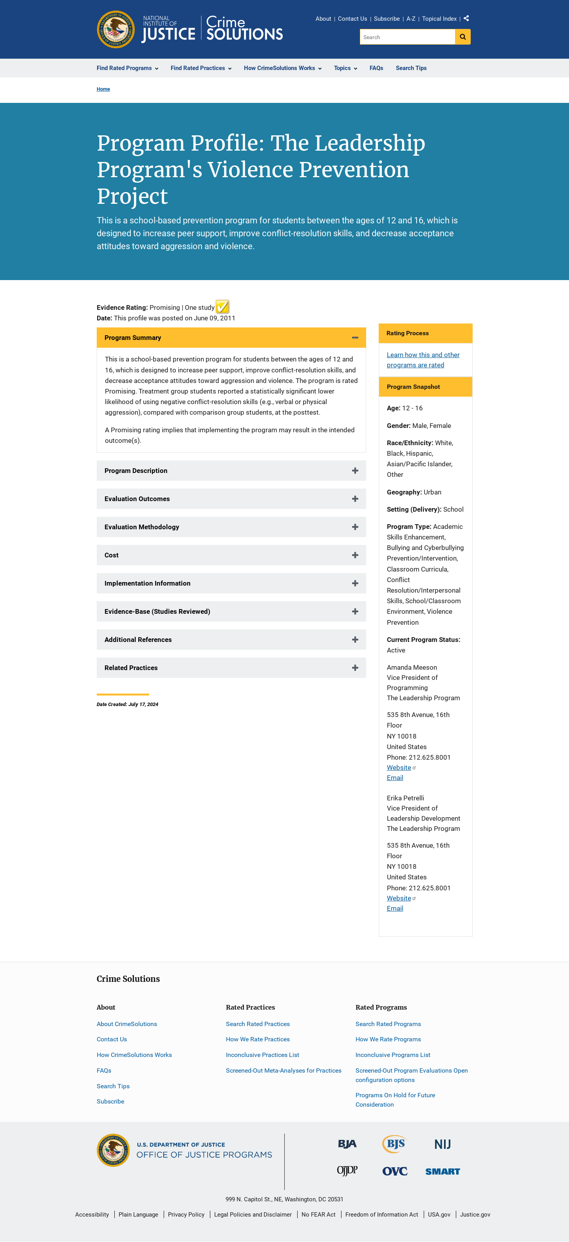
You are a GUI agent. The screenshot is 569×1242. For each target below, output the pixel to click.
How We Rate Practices (258, 1039)
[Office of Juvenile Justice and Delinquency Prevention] (347, 1172)
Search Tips (113, 1086)
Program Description (136, 471)
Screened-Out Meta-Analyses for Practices (283, 1070)
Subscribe (387, 18)
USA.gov (439, 1214)
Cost (112, 555)
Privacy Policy (186, 1214)
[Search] (407, 37)
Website (402, 767)
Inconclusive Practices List (262, 1055)
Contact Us (352, 18)
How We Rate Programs (388, 1039)
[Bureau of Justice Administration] (347, 1140)
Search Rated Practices (258, 1024)
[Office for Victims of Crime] (395, 1170)
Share (469, 20)
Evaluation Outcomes (137, 499)
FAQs (104, 1070)
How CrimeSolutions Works (134, 1055)
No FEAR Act (319, 1214)
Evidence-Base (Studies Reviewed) (157, 611)
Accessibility (92, 1214)
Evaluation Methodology (142, 527)
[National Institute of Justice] (443, 1141)
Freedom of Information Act (381, 1214)
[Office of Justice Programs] (116, 29)
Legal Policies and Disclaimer (253, 1214)
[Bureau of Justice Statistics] (395, 1150)
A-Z (410, 18)
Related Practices (131, 668)
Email (395, 778)
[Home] (212, 29)
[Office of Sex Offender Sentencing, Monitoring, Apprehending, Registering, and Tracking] (443, 1169)
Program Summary (133, 338)
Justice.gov (475, 1214)
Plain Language (138, 1214)
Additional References (138, 639)
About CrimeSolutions (127, 1024)
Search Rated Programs (388, 1024)
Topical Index (439, 18)
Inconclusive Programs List (393, 1055)
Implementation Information (148, 583)
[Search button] (463, 37)
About (323, 18)
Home (103, 89)
